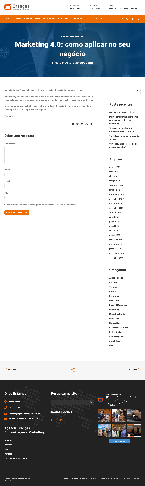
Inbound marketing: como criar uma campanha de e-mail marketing (123, 120)
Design (112, 291)
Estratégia (114, 296)
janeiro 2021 (115, 190)
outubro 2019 (115, 244)
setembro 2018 (116, 257)
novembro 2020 (116, 199)
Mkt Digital (63, 19)
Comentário (10, 143)
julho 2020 (114, 217)
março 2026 (114, 167)
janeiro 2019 (115, 248)
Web (111, 345)
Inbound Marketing (118, 305)
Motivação (114, 318)
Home (8, 19)
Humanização (115, 300)
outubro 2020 (115, 203)
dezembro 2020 (116, 194)
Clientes (8, 444)
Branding (28, 19)
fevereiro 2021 (116, 185)
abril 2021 (113, 176)
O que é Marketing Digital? (121, 112)
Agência (17, 19)
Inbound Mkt (78, 19)
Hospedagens (49, 19)
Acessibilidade (116, 278)
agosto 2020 (115, 212)
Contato (98, 19)
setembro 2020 (116, 208)
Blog (88, 19)
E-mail (8, 181)
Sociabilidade (115, 341)
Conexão (113, 287)
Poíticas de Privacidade (15, 458)
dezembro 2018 (116, 253)
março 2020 (114, 235)
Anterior (10, 369)
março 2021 (114, 180)
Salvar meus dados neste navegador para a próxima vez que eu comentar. (41, 204)
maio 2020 (114, 226)
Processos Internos (118, 327)
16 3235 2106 (94, 9)
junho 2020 (114, 221)
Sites (37, 19)
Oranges (8, 440)
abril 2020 (113, 230)
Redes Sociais (115, 332)
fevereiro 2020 (116, 239)
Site (6, 193)
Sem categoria (116, 336)
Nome (7, 169)
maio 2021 (114, 171)
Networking (114, 323)
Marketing (114, 309)
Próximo (135, 369)
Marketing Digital (84, 63)
